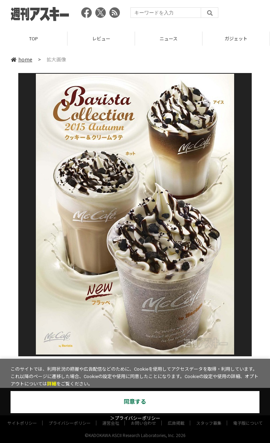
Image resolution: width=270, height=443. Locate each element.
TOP (33, 38)
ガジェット (236, 38)
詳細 (51, 383)
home (21, 59)
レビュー (101, 38)
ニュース (169, 38)
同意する (135, 401)
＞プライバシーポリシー (135, 418)
